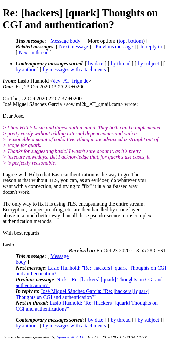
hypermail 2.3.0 (70, 337)
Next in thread (34, 52)
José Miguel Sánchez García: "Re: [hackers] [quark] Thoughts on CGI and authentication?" (82, 294)
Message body (65, 41)
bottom (135, 41)
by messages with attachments (74, 69)
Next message (73, 46)
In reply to (151, 46)
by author (26, 69)
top (122, 41)
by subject (148, 63)
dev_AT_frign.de (70, 81)
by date (95, 63)
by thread (121, 63)
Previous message (114, 46)
